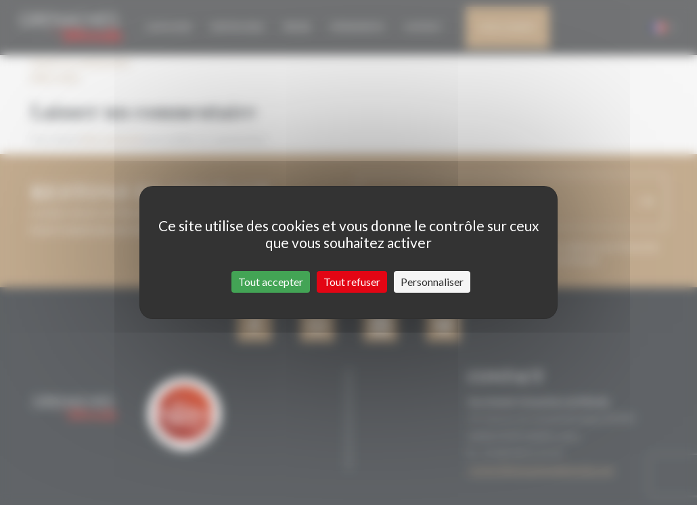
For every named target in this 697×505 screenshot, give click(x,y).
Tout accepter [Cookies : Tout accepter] (270, 281)
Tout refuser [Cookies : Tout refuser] (351, 281)
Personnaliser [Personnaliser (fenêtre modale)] (432, 281)
